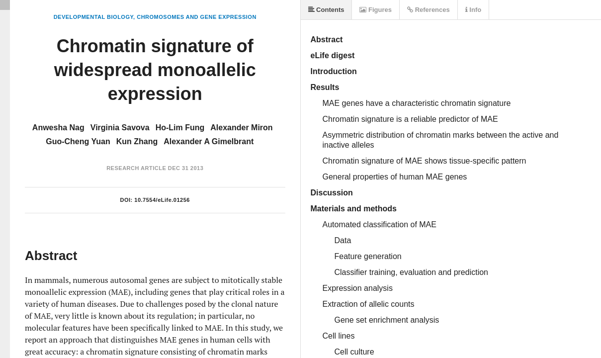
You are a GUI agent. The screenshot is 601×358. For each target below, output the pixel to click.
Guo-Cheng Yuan (78, 141)
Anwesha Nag (58, 127)
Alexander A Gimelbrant (209, 141)
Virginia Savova (120, 127)
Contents (326, 9)
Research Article (136, 168)
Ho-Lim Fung (180, 127)
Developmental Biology (93, 17)
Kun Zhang (137, 141)
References (428, 9)
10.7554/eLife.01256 (162, 200)
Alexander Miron (241, 127)
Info (473, 9)
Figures (375, 9)
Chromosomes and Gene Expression (197, 17)
